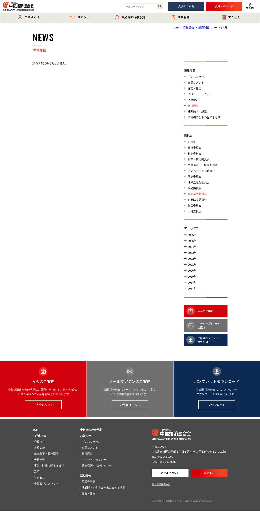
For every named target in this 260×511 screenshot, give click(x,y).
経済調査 (204, 27)
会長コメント (196, 82)
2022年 (192, 258)
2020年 (192, 270)
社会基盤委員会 (197, 193)
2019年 (192, 276)
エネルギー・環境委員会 (203, 165)
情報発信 (188, 27)
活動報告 (193, 99)
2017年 (192, 288)
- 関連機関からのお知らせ (96, 465)
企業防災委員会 (197, 199)
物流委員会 (194, 205)
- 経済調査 (86, 453)
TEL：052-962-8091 (164, 456)
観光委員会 (194, 188)
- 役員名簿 (38, 447)
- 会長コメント (89, 447)
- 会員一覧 (38, 459)
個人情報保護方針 (161, 484)
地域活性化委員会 (198, 182)
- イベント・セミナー (93, 459)
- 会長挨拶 (38, 441)
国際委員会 (194, 176)
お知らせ (85, 435)
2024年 (192, 246)
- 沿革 (36, 471)
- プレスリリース (90, 441)
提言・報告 (194, 88)
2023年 (192, 252)
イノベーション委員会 (201, 170)
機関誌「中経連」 (198, 111)
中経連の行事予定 (91, 429)
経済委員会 (194, 147)
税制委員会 (194, 153)
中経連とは (39, 435)
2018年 (192, 282)
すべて (192, 141)
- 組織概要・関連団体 (45, 453)
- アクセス (38, 477)
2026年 (192, 234)
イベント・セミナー (200, 94)
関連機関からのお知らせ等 (204, 117)
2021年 (192, 264)
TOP (176, 27)
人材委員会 (194, 211)
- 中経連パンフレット (45, 483)
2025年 (192, 240)
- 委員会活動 (87, 481)
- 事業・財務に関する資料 (48, 465)
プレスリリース (197, 76)
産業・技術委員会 (198, 159)
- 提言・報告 (87, 493)
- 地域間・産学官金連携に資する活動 (102, 487)
